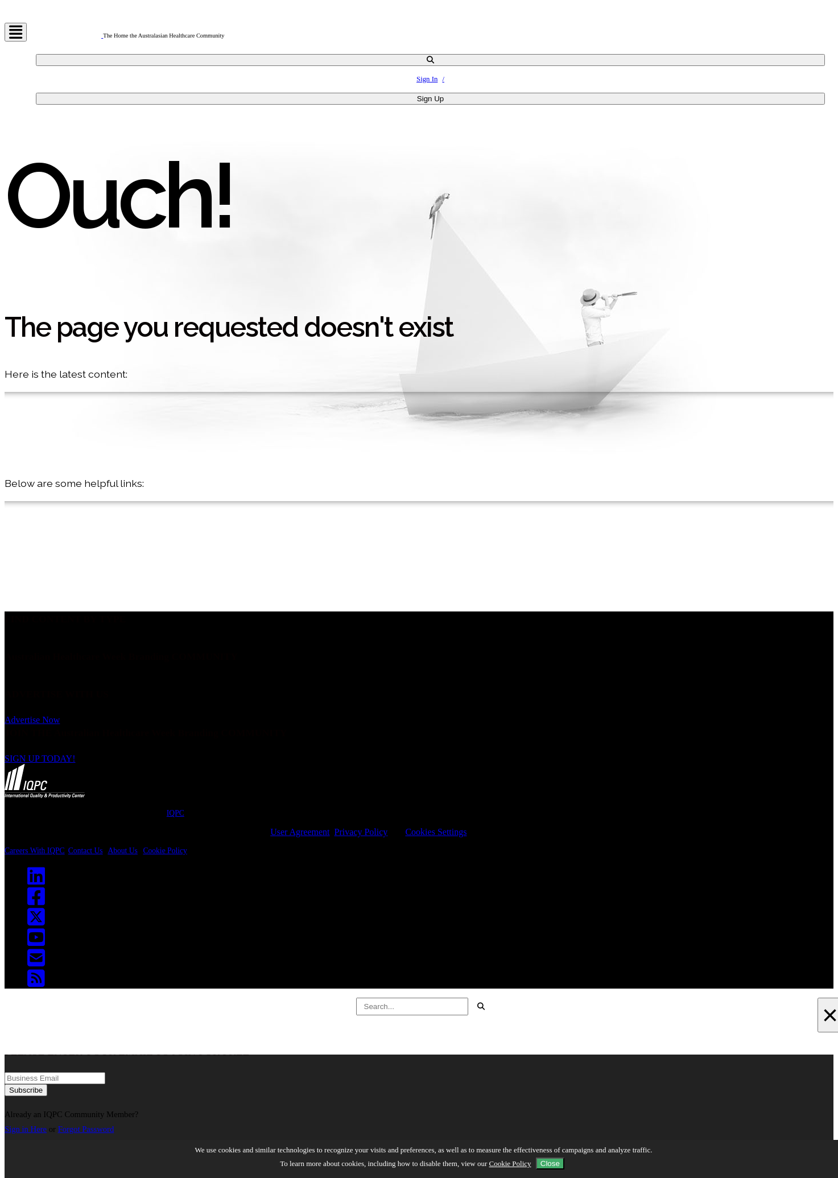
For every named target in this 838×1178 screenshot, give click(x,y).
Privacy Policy (361, 832)
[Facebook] (38, 900)
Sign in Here (26, 1129)
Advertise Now (32, 720)
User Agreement (299, 832)
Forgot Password (86, 1129)
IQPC (175, 813)
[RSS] (38, 982)
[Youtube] (38, 941)
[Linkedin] (38, 880)
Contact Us (85, 850)
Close (550, 1163)
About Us (123, 850)
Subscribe (26, 1090)
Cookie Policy (165, 850)
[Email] (38, 962)
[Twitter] (38, 921)
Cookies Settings (436, 832)
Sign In (426, 79)
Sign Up (430, 98)
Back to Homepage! (58, 593)
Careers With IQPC (35, 850)
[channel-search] (430, 60)
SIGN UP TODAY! (40, 758)
